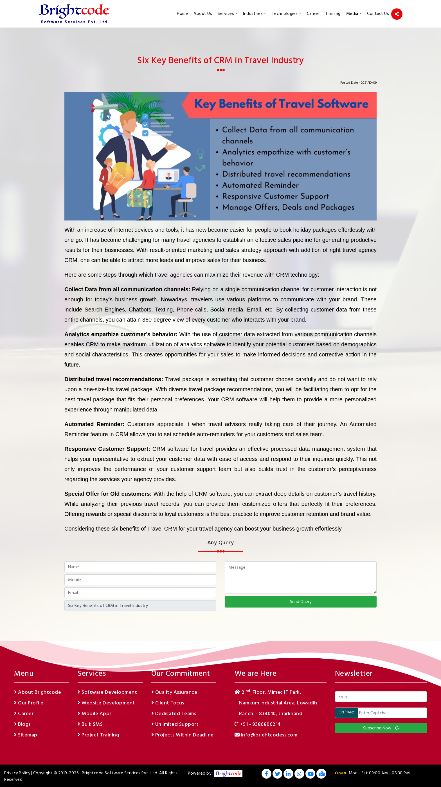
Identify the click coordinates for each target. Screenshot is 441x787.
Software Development (107, 692)
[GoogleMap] (321, 774)
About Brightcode (37, 692)
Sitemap (25, 735)
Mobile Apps (95, 713)
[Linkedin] (288, 774)
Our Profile (29, 703)
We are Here (256, 673)
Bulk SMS (90, 724)
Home (184, 13)
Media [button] (352, 13)
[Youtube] (310, 774)
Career (313, 13)
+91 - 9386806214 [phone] (258, 724)
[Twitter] (277, 774)
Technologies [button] (285, 13)
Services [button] (226, 13)
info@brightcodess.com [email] (266, 735)
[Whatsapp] (299, 774)
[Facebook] (266, 774)
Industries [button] (253, 13)
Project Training (98, 735)
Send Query (301, 601)
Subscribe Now (381, 728)
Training (333, 13)
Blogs (22, 724)
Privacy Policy (17, 773)
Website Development (106, 703)
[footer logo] (228, 773)
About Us (203, 13)
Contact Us (378, 13)
